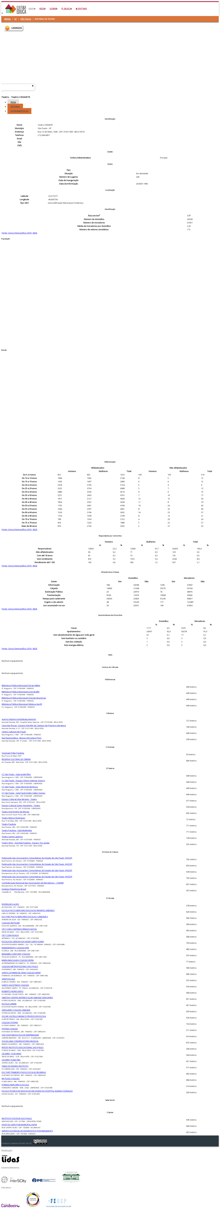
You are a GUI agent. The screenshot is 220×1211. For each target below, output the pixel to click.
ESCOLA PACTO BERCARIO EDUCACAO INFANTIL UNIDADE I (28, 910)
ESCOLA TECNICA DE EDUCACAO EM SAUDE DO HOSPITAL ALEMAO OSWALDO (37, 1091)
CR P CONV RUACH (10, 935)
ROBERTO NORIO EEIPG (12, 991)
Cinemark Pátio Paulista (13, 753)
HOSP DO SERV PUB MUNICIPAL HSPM (19, 1124)
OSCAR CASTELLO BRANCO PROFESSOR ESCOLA (24, 1016)
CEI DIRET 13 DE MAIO (11, 1053)
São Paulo (25, 19)
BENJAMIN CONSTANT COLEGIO (16, 954)
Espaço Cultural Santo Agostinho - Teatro (21, 805)
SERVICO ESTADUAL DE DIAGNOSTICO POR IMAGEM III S (27, 1130)
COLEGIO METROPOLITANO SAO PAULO (20, 966)
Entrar (81, 8)
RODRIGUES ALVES (10, 904)
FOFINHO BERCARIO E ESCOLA (15, 1084)
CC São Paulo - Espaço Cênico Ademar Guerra (23, 780)
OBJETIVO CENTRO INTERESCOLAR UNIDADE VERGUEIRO (27, 997)
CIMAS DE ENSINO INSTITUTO (15, 1066)
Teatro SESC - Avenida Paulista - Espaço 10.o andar (26, 842)
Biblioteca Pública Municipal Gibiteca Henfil (22, 704)
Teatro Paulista (9, 824)
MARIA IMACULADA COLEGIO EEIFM (18, 960)
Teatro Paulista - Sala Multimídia (17, 830)
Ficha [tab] (13, 102)
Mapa (31, 8)
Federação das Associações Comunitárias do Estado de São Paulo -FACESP (37, 858)
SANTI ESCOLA (8, 978)
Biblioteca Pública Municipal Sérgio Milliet (21, 685)
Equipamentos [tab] (19, 111)
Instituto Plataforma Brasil (14, 889)
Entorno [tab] (15, 106)
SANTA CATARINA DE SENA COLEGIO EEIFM (21, 972)
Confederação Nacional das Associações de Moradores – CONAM (33, 882)
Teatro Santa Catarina (12, 836)
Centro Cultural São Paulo (14, 731)
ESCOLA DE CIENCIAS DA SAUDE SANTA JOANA (23, 941)
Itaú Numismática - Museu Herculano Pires (21, 738)
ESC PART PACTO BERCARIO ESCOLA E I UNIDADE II (25, 916)
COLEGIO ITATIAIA (10, 1022)
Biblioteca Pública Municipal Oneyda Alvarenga (24, 697)
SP (15, 19)
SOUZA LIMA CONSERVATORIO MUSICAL (20, 1041)
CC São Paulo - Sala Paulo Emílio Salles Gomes (23, 793)
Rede (42, 8)
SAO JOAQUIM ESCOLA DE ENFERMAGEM (20, 1035)
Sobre (53, 8)
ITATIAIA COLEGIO (10, 1028)
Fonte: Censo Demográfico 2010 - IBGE (19, 232)
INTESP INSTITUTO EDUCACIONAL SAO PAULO (23, 1047)
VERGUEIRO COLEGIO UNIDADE (16, 1010)
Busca (66, 8)
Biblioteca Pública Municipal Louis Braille (20, 691)
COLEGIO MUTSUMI (11, 922)
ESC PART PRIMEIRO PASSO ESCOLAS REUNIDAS (24, 1072)
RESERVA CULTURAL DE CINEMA (16, 759)
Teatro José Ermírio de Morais (15, 811)
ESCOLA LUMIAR (9, 1003)
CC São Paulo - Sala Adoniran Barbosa (20, 786)
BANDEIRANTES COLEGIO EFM (15, 947)
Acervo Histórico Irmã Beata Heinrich (19, 719)
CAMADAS (16, 27)
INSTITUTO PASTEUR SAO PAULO (17, 1118)
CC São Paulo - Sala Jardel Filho (16, 774)
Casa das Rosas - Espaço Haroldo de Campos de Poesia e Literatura (34, 725)
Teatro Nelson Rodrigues (13, 818)
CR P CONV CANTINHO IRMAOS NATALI (19, 929)
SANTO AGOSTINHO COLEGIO (15, 985)
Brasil (7, 19)
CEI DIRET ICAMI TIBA (11, 1059)
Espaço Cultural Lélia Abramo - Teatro (19, 799)
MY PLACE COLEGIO (11, 1078)
